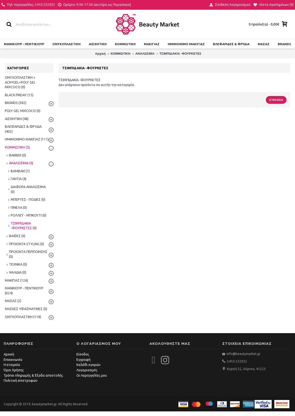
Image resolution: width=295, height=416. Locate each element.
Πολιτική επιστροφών (20, 380)
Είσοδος (82, 354)
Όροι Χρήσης (14, 370)
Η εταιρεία (12, 365)
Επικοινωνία (13, 360)
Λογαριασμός (86, 370)
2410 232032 (237, 361)
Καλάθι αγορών (88, 365)
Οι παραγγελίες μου (91, 375)
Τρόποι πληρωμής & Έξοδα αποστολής (33, 375)
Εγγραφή (83, 360)
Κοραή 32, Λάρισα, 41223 (246, 369)
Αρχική (9, 354)
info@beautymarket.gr (243, 354)
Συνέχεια (276, 99)
